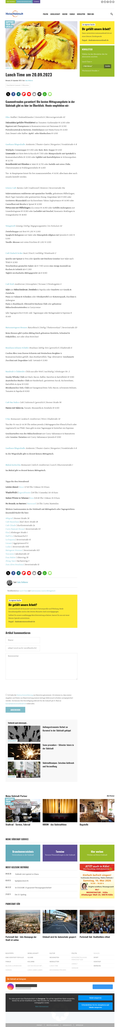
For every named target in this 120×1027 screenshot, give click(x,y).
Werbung (97, 966)
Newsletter (81, 14)
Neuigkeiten (54, 957)
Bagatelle (84, 825)
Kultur (64, 14)
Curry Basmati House (15, 529)
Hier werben (11, 1)
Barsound (31, 503)
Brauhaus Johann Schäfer (17, 348)
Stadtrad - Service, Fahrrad (18, 825)
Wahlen (96, 953)
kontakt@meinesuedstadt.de (16, 704)
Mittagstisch (50, 591)
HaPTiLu (9, 536)
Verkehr (75, 968)
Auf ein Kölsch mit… (35, 966)
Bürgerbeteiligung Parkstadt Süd (79, 959)
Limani (9, 543)
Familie (72, 14)
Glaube (30, 957)
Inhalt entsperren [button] (95, 998)
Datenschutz (67, 1025)
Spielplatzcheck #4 (21, 881)
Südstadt (10, 759)
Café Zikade (11, 525)
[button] (8, 94)
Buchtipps (10, 953)
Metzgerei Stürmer (14, 550)
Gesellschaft (55, 14)
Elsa (7, 532)
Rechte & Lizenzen (52, 1025)
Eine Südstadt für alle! (15, 957)
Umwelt (74, 964)
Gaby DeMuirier (29, 80)
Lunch (43, 591)
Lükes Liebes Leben (35, 970)
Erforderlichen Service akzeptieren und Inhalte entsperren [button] (95, 1006)
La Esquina (10, 540)
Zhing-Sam (10, 561)
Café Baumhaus (12, 522)
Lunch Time (9, 68)
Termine (36, 1)
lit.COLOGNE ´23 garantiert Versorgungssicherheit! (33, 888)
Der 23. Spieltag (20, 895)
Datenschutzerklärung (25, 695)
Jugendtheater (24, 492)
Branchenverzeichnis (24, 1)
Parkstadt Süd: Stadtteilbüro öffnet (95, 937)
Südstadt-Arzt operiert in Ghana (27, 874)
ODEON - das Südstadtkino (54, 825)
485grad (9, 518)
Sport (96, 957)
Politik (45, 14)
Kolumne (31, 961)
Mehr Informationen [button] (41, 1006)
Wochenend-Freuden (90, 71)
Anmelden (107, 66)
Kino (21, 487)
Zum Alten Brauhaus (14, 564)
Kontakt (39, 1025)
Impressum (79, 1025)
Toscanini (10, 554)
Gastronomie (36, 591)
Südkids (9, 970)
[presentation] (23, 687)
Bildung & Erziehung (14, 966)
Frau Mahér (11, 557)
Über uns (90, 14)
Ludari (8, 547)
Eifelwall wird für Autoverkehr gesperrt (59, 937)
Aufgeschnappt (12, 741)
